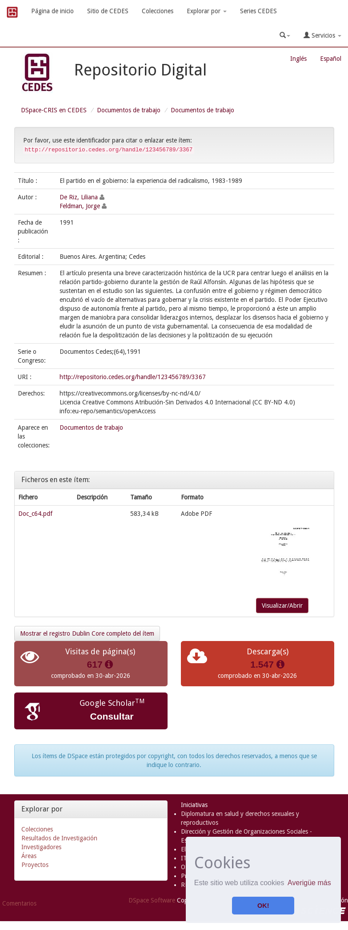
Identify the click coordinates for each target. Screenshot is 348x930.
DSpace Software (151, 900)
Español (330, 58)
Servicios (322, 35)
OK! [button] (263, 905)
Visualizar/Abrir (282, 605)
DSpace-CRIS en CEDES (54, 110)
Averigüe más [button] (309, 882)
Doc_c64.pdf (35, 513)
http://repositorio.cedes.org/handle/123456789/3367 (133, 376)
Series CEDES (258, 11)
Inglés (298, 58)
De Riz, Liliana (79, 197)
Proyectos (34, 864)
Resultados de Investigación (59, 838)
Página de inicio (52, 11)
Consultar (111, 716)
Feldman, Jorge (80, 206)
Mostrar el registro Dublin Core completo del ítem (87, 633)
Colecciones (157, 11)
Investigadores (41, 847)
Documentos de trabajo (128, 110)
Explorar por (207, 11)
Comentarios (19, 903)
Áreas (28, 855)
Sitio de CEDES (107, 11)
